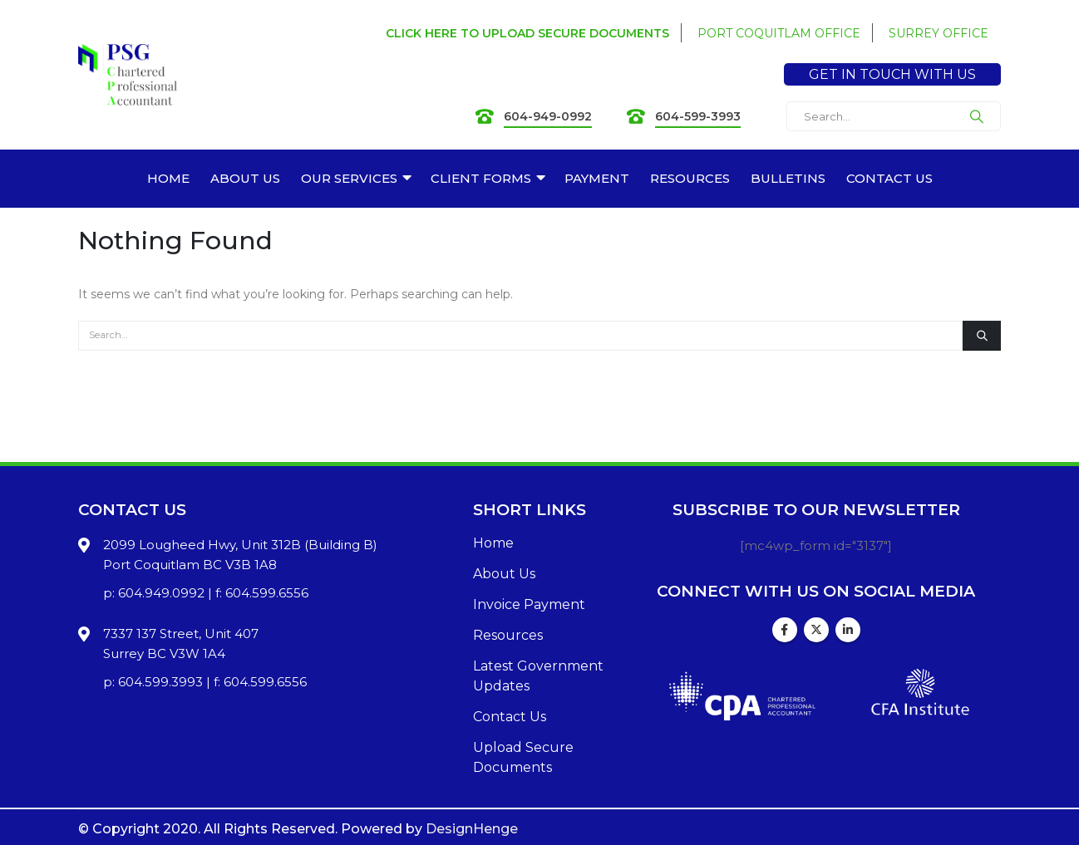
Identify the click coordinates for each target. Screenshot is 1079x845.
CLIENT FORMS (481, 178)
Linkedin (847, 629)
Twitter (816, 629)
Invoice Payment (529, 604)
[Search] (976, 116)
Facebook (784, 629)
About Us (504, 574)
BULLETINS (788, 178)
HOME (168, 178)
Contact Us (509, 717)
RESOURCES (690, 178)
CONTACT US (889, 178)
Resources (508, 635)
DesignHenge (472, 829)
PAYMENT (596, 178)
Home (493, 543)
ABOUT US (245, 178)
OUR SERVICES (349, 178)
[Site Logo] (127, 75)
